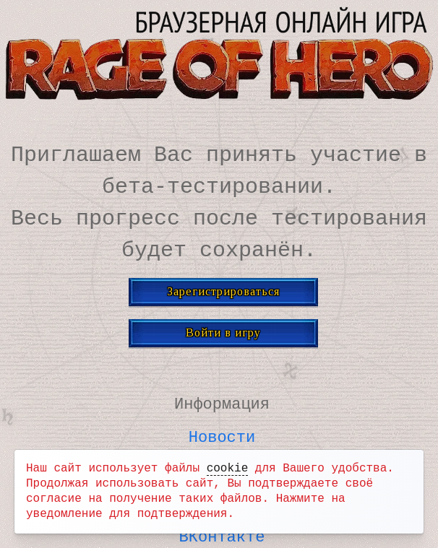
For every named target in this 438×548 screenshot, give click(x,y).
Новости (222, 434)
